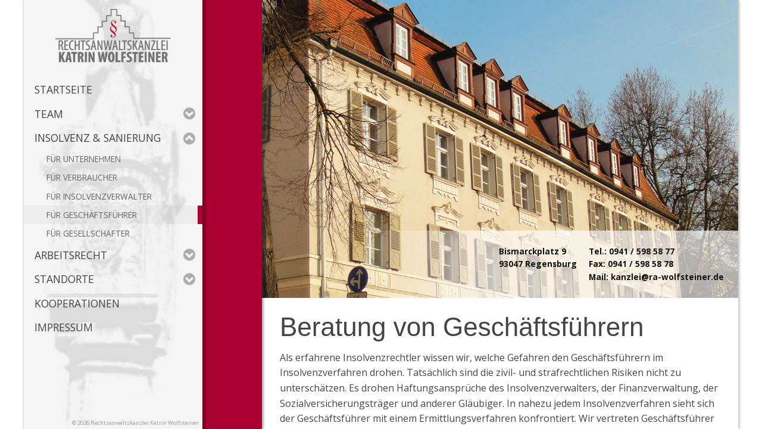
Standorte (115, 279)
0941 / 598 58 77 (641, 251)
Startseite (63, 89)
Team (115, 114)
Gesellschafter (96, 233)
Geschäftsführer (100, 214)
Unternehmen (92, 158)
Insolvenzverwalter (107, 196)
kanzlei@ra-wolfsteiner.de (667, 276)
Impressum (64, 327)
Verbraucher (90, 177)
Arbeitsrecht (115, 255)
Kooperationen (77, 303)
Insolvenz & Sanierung (115, 137)
